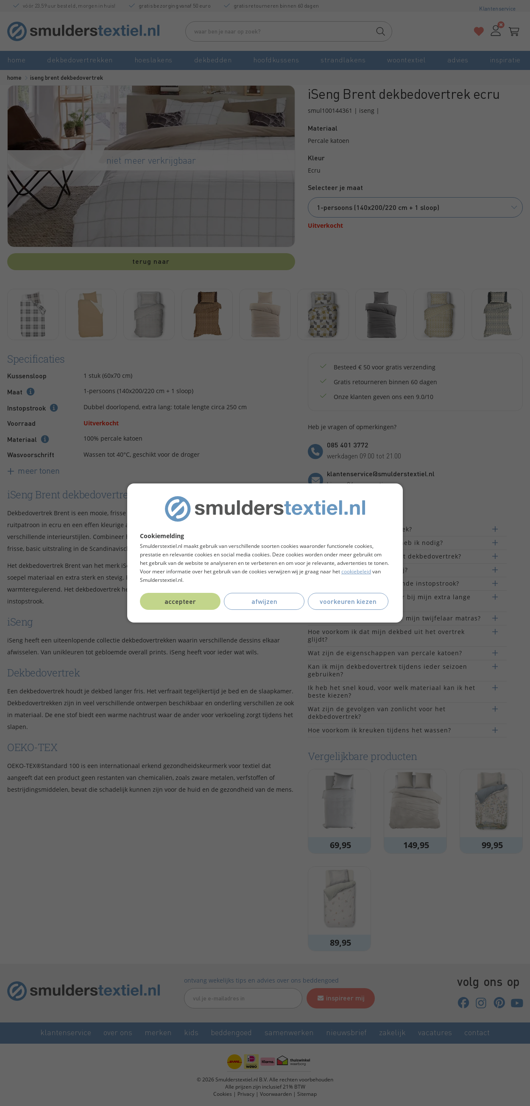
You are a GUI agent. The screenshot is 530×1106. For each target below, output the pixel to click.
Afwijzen (264, 601)
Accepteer (180, 601)
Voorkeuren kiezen (348, 601)
